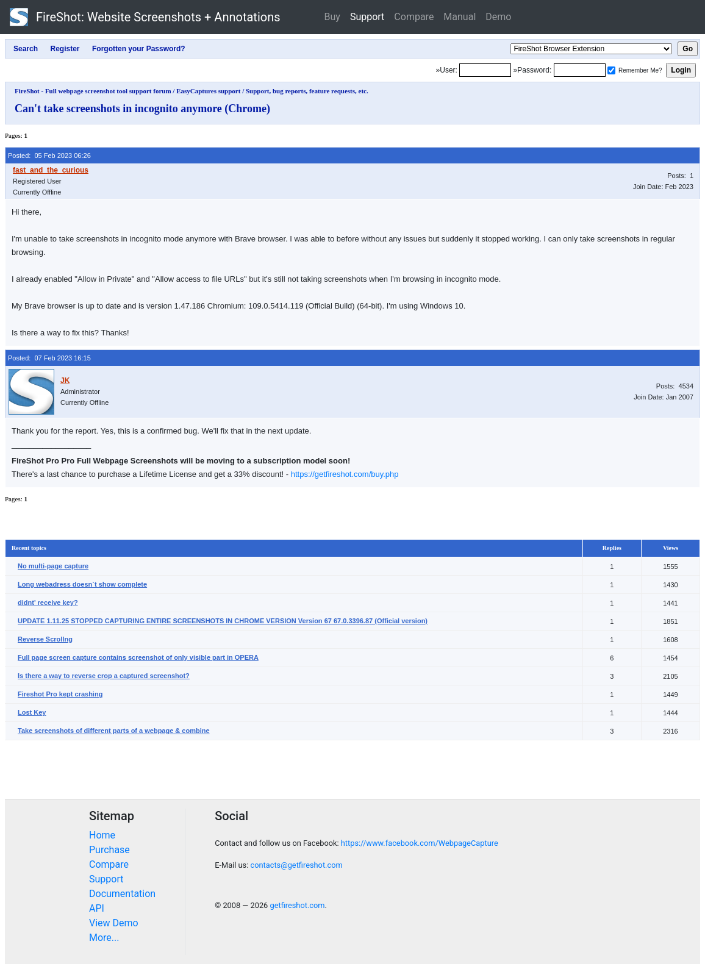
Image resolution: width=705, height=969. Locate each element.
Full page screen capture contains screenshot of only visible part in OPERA (138, 657)
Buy (332, 17)
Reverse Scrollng (45, 639)
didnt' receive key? (48, 602)
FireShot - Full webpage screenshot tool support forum (93, 91)
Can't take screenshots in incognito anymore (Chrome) (142, 108)
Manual (459, 17)
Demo (498, 17)
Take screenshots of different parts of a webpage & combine (114, 730)
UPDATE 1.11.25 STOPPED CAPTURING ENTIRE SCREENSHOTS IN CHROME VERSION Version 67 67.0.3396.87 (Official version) (223, 620)
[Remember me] (611, 70)
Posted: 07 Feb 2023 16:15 (49, 358)
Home (102, 835)
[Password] (580, 70)
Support (367, 17)
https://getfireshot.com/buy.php (345, 474)
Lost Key (32, 712)
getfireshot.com (297, 905)
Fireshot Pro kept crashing (60, 694)
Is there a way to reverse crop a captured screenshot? (104, 675)
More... (104, 937)
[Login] (485, 70)
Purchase (109, 850)
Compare (414, 17)
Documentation (122, 893)
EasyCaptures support (208, 91)
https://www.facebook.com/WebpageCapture (419, 843)
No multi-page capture (53, 566)
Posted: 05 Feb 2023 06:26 (49, 155)
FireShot (145, 17)
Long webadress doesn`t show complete (82, 584)
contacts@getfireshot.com (296, 865)
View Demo (113, 923)
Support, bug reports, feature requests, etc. (307, 91)
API (96, 908)
